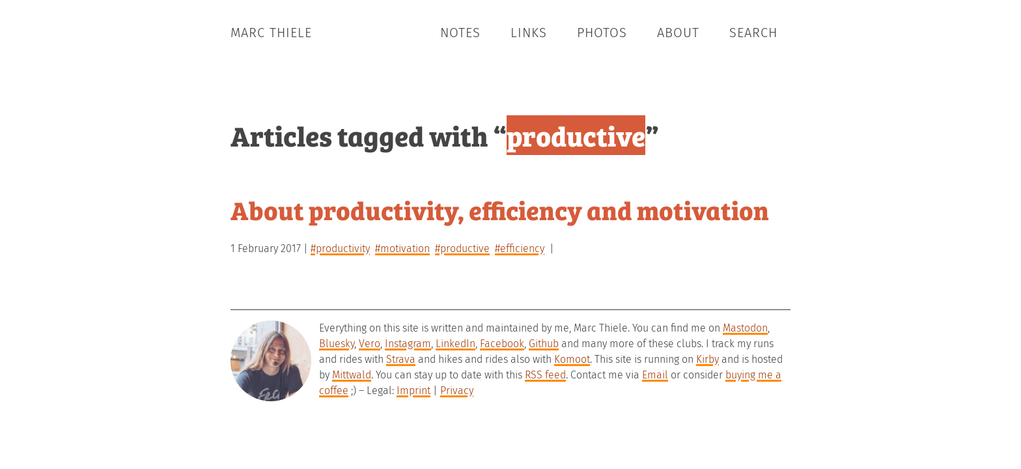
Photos (602, 32)
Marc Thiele (271, 32)
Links (529, 32)
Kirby (707, 359)
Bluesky (336, 343)
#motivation (402, 248)
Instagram (408, 343)
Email (655, 375)
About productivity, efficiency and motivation (500, 209)
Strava (400, 359)
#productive (462, 248)
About (678, 32)
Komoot (572, 359)
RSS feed (545, 375)
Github (544, 343)
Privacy (456, 390)
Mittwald (351, 375)
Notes (460, 32)
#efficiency (519, 248)
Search (753, 32)
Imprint (413, 390)
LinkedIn (455, 343)
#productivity (340, 248)
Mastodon (745, 328)
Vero (369, 343)
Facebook (502, 343)
